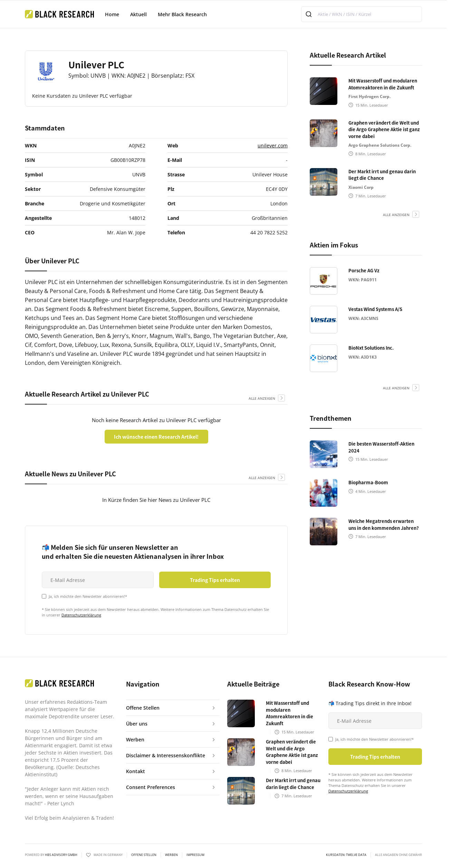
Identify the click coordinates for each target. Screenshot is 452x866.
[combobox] (361, 14)
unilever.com (273, 145)
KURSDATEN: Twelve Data (346, 855)
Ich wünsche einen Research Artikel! (156, 436)
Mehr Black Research (182, 14)
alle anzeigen (262, 398)
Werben (171, 855)
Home (112, 14)
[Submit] (309, 14)
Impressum (195, 855)
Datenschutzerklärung (81, 614)
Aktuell (138, 14)
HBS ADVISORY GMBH (61, 855)
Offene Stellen (143, 855)
